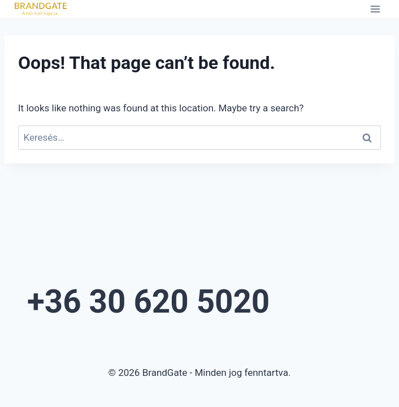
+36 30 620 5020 (148, 302)
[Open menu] (375, 9)
